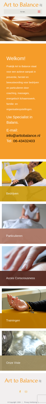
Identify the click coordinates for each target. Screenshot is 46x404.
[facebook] (20, 391)
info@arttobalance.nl (23, 136)
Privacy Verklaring (30, 402)
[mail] (26, 391)
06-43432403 (24, 141)
